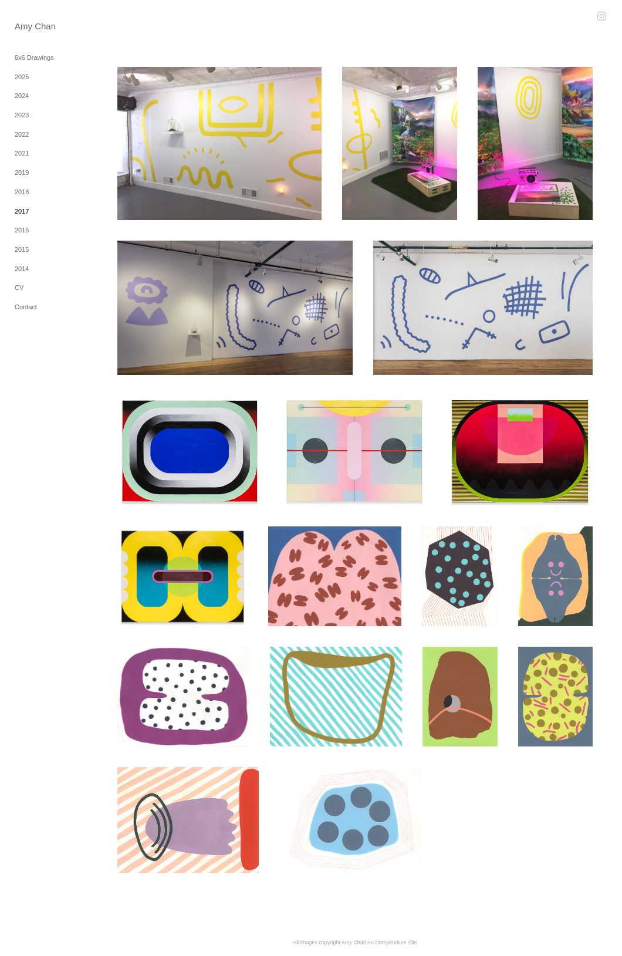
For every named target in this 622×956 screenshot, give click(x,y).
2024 (22, 95)
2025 (22, 76)
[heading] (35, 26)
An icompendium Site (392, 942)
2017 (22, 211)
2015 (22, 249)
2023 (22, 115)
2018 (22, 191)
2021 (22, 153)
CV (19, 287)
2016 (22, 230)
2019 (22, 172)
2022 (22, 134)
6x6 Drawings (34, 57)
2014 (22, 268)
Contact (26, 306)
